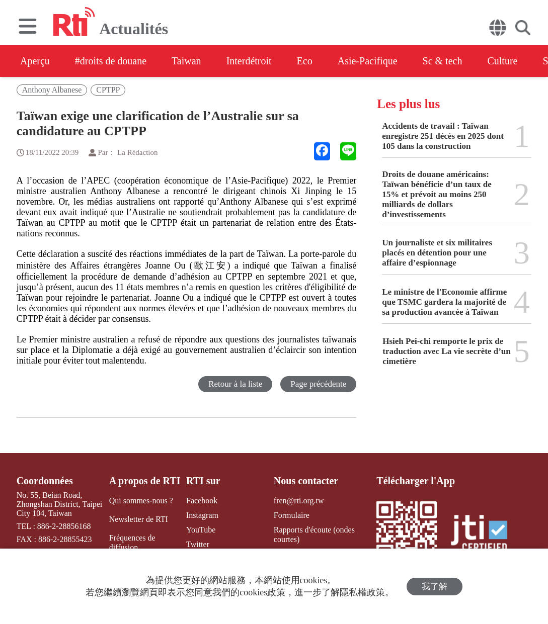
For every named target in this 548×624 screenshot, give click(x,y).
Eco (304, 60)
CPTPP (108, 89)
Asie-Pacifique (368, 60)
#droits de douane (110, 60)
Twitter (197, 544)
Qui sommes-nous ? (141, 500)
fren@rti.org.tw (299, 500)
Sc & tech (442, 60)
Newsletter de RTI (138, 519)
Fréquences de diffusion (132, 542)
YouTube (200, 529)
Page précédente (318, 384)
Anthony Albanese (52, 89)
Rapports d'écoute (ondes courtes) (314, 534)
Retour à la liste (235, 384)
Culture (502, 60)
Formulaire (291, 515)
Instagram (202, 515)
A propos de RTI (145, 480)
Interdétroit (249, 60)
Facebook (201, 500)
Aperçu (35, 60)
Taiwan (186, 60)
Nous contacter (306, 480)
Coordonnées (45, 480)
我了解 (434, 586)
